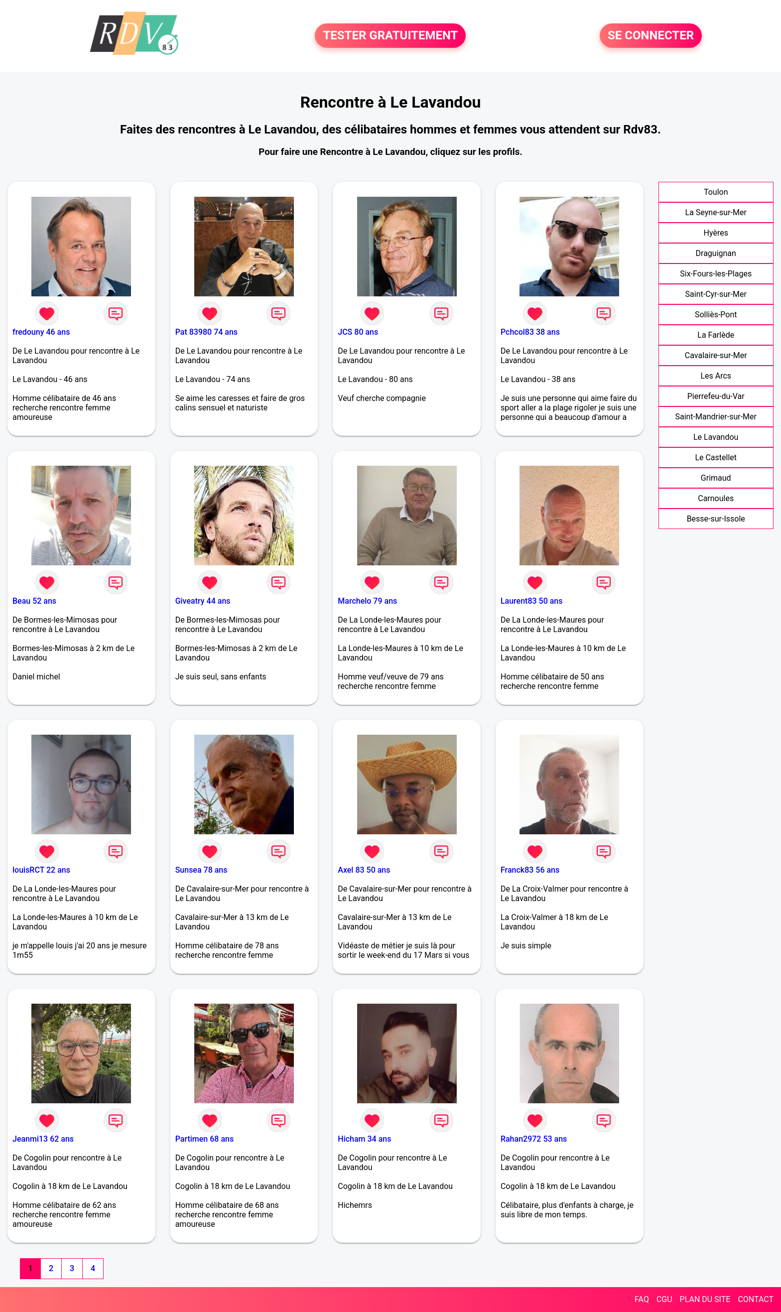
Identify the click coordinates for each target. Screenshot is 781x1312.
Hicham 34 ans (364, 1139)
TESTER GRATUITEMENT (390, 36)
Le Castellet (716, 457)
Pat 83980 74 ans (206, 332)
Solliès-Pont (716, 314)
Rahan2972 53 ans (534, 1139)
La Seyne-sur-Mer (716, 212)
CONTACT (756, 1299)
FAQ (642, 1299)
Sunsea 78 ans (201, 870)
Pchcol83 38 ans (530, 332)
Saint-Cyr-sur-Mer (716, 294)
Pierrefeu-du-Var (716, 396)
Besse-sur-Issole (716, 519)
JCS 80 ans (358, 332)
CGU (664, 1299)
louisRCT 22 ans (41, 870)
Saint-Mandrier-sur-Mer (716, 416)
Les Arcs (715, 376)
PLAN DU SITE (705, 1299)
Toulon (716, 192)
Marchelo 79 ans (367, 601)
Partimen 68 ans (204, 1139)
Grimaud (716, 478)
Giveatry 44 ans (203, 601)
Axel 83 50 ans (364, 870)
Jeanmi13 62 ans (43, 1139)
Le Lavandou (715, 437)
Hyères (716, 233)
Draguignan (716, 253)
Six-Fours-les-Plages (716, 273)
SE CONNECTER (651, 36)
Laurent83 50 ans (532, 601)
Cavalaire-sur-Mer (716, 355)
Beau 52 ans (34, 601)
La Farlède (715, 335)
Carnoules (716, 498)
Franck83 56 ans (530, 870)
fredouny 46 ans (41, 332)
